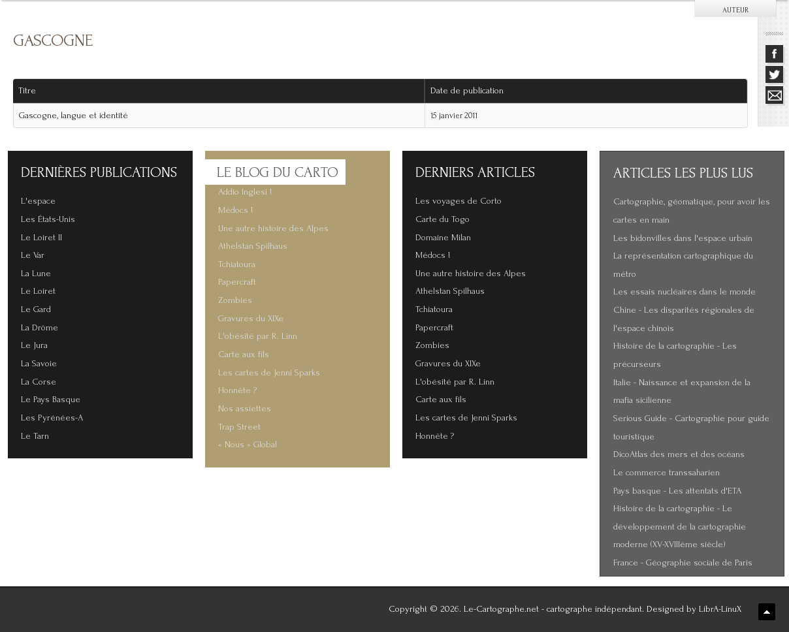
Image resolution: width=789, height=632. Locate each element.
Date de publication (471, 91)
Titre (27, 91)
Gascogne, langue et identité (73, 115)
